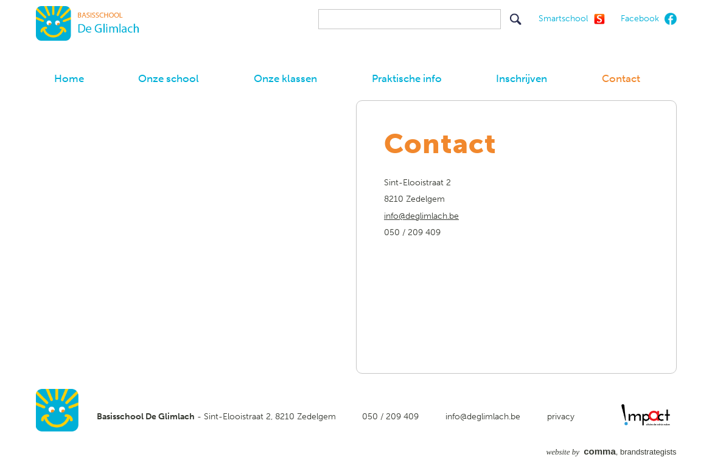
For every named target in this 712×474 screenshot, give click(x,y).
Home (69, 78)
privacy (560, 416)
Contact (621, 78)
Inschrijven (521, 78)
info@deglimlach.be (421, 216)
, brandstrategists (611, 451)
